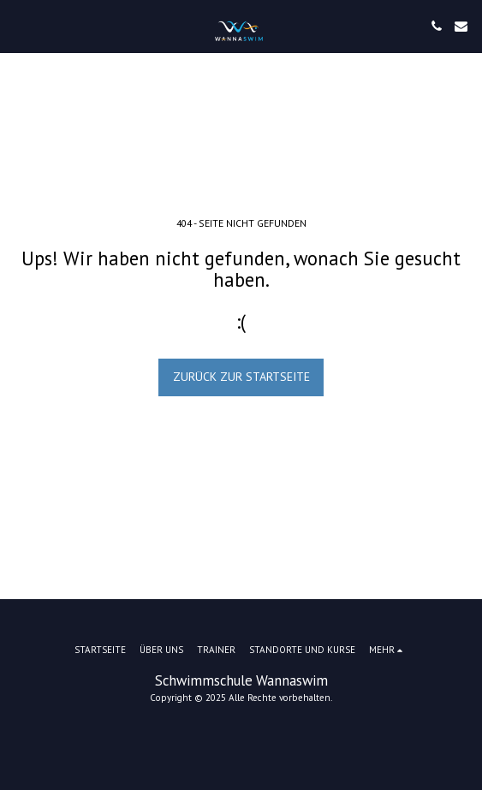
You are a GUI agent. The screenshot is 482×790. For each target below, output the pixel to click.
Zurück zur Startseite (241, 376)
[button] (18, 26)
